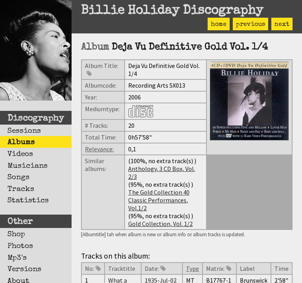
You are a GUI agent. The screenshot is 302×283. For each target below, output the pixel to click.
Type (192, 268)
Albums (21, 143)
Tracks (20, 189)
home (218, 25)
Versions (24, 270)
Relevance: (99, 149)
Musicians (27, 166)
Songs (18, 178)
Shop (16, 235)
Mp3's (17, 258)
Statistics (28, 201)
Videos (20, 154)
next (281, 25)
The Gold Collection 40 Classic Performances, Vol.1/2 (159, 200)
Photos (20, 246)
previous (250, 25)
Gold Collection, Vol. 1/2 (160, 224)
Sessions (24, 131)
